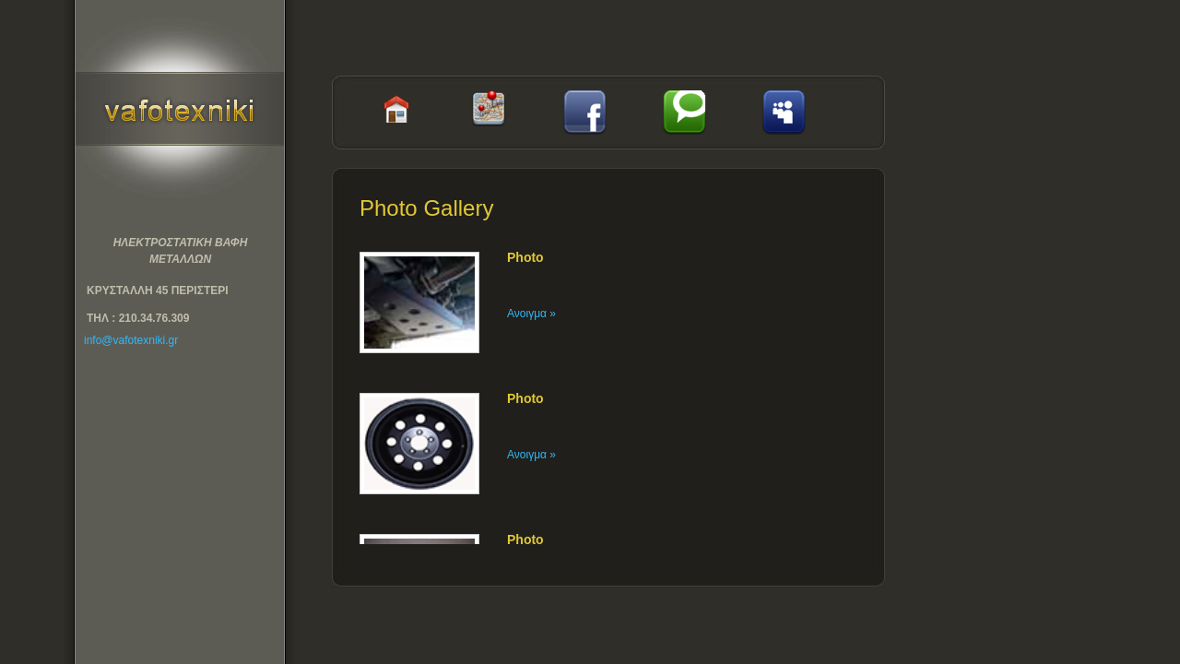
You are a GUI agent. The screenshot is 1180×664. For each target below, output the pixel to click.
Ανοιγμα (531, 313)
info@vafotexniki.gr (131, 340)
